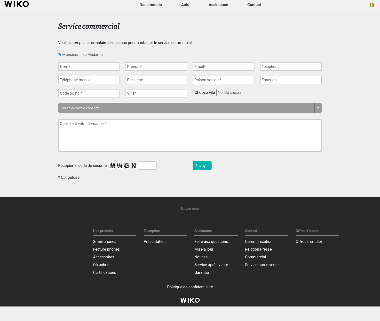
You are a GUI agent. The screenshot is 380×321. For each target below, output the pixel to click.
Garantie (201, 272)
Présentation (155, 241)
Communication (258, 241)
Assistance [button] (218, 4)
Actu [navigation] (185, 4)
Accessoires (103, 257)
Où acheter (102, 264)
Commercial (255, 257)
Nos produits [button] (151, 4)
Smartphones (104, 241)
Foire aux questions (211, 241)
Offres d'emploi (309, 241)
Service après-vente (211, 264)
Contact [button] (254, 4)
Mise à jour (203, 249)
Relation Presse (258, 249)
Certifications (104, 272)
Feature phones (106, 249)
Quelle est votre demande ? (190, 135)
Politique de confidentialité (190, 287)
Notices (201, 257)
